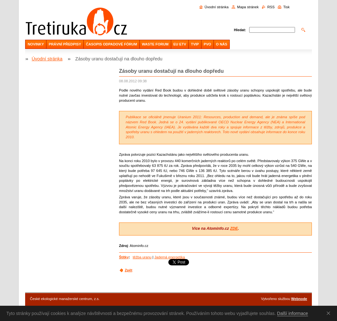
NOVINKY (36, 44)
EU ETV (179, 44)
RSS (271, 7)
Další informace (292, 313)
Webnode (299, 299)
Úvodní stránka (216, 7)
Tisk (286, 7)
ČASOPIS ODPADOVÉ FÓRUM (111, 44)
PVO (207, 44)
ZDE (234, 228)
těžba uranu (142, 257)
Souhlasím (329, 313)
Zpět (128, 270)
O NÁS (221, 44)
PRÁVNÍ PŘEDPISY (65, 44)
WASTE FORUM (155, 44)
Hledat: (240, 30)
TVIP (195, 44)
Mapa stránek (248, 7)
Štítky (124, 257)
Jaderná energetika (169, 257)
